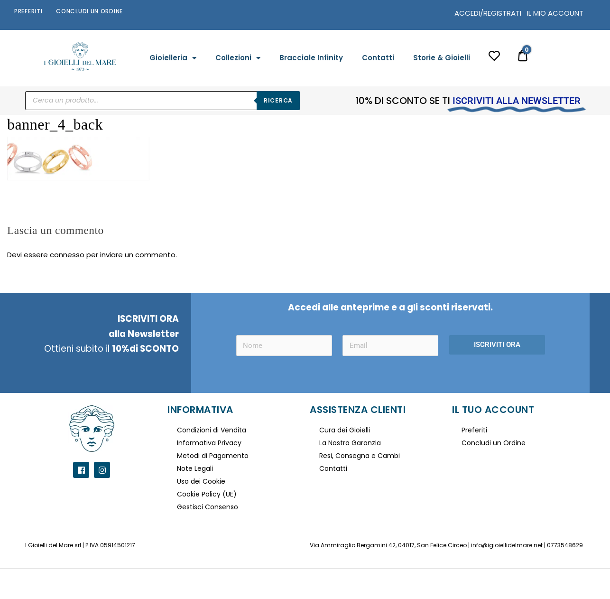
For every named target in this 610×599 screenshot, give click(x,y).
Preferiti (28, 11)
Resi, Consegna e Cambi (359, 455)
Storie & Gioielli (441, 58)
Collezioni (237, 58)
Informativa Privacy (209, 443)
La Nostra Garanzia (350, 443)
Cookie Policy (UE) (207, 494)
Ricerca (278, 100)
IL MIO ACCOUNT (555, 13)
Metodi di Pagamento (213, 455)
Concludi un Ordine (89, 11)
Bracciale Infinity (311, 58)
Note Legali (195, 468)
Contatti (378, 58)
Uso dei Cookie (201, 481)
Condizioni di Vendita (211, 430)
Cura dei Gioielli (344, 430)
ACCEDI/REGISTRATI (487, 13)
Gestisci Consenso (207, 507)
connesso (67, 255)
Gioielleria (172, 58)
